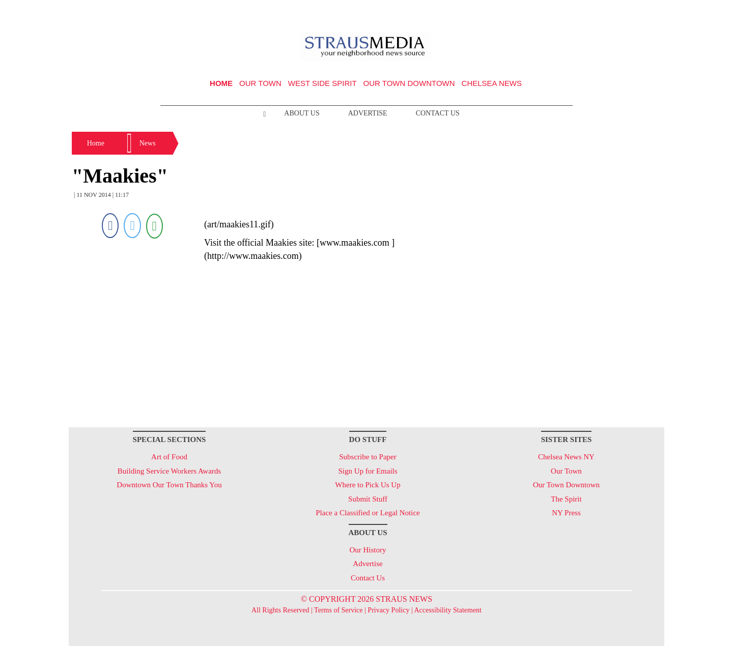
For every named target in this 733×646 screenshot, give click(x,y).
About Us (301, 113)
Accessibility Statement (448, 610)
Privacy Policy (388, 610)
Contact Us (438, 113)
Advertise (367, 113)
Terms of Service (338, 610)
